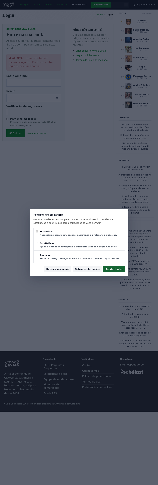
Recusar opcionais (57, 269)
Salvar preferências (87, 269)
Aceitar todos (114, 269)
